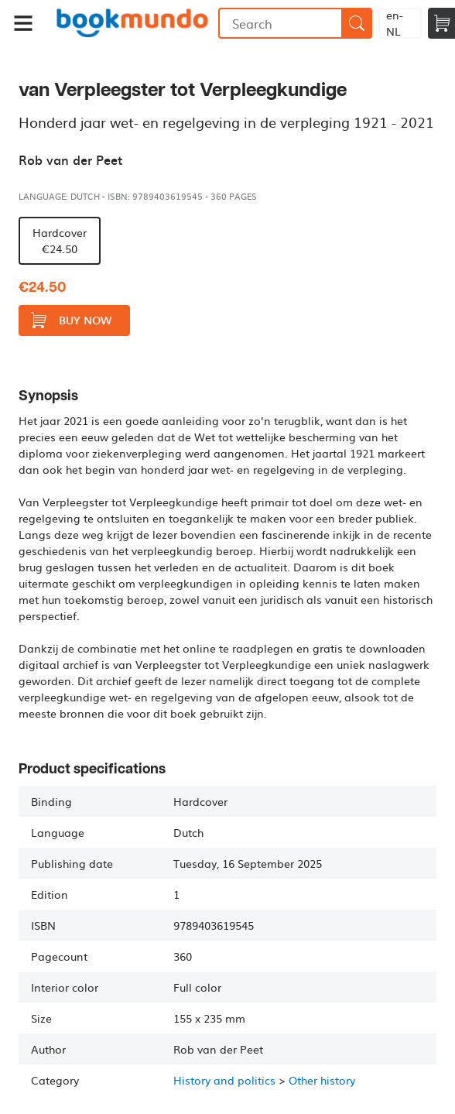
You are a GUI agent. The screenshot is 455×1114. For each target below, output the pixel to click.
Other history (322, 1080)
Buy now (71, 320)
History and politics (224, 1080)
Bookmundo (132, 23)
